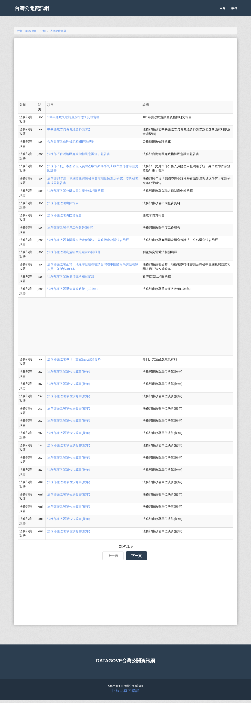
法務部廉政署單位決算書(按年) (68, 371)
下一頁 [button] (136, 556)
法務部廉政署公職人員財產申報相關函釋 (75, 190)
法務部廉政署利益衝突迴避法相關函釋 (74, 252)
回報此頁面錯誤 (125, 690)
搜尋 (234, 10)
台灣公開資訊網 (33, 9)
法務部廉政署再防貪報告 (64, 215)
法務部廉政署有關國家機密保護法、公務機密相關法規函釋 (88, 240)
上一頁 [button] (113, 556)
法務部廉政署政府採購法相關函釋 (70, 276)
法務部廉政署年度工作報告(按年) (70, 227)
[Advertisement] (125, 69)
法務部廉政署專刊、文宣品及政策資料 (74, 359)
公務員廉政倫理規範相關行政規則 (70, 141)
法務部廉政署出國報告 (63, 203)
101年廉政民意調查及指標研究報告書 (73, 117)
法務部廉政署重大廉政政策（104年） (73, 289)
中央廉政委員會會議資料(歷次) (68, 129)
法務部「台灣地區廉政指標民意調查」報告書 (78, 154)
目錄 (223, 10)
